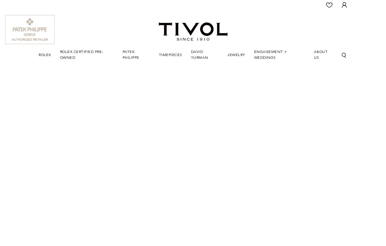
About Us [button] (321, 55)
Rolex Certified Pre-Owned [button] (82, 55)
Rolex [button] (45, 55)
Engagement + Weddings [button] (270, 55)
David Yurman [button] (199, 55)
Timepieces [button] (170, 55)
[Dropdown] (45, 55)
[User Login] (344, 5)
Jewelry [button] (236, 55)
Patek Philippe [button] (131, 55)
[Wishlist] (329, 5)
